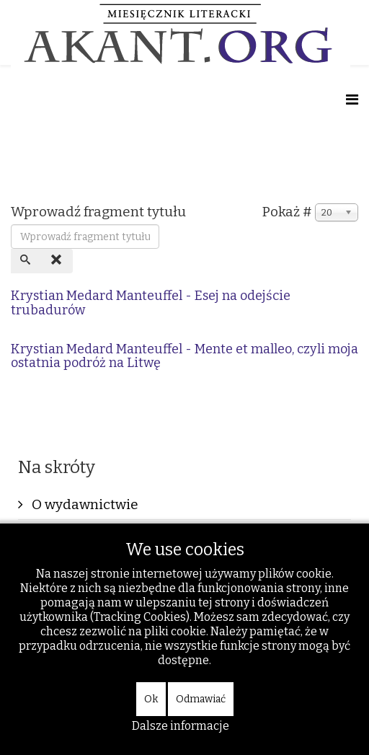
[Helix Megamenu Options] (352, 100)
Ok (151, 699)
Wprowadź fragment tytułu (100, 211)
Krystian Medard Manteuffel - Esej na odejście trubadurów (150, 303)
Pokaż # (287, 211)
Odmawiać (201, 699)
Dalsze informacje (180, 726)
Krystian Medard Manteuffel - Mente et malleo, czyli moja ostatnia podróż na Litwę (184, 356)
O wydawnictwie (83, 504)
